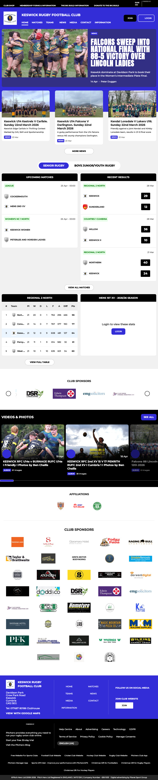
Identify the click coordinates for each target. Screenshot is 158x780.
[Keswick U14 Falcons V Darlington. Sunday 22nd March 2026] (79, 104)
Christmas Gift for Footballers (104, 763)
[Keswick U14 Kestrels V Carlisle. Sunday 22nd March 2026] (26, 104)
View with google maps (23, 713)
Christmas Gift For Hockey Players (79, 770)
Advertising (92, 729)
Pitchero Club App (139, 755)
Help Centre (65, 729)
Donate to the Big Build (106, 5)
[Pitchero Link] (148, 5)
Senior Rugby (53, 165)
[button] (25, 22)
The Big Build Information (75, 5)
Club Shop (9, 5)
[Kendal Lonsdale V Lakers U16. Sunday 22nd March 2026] (132, 104)
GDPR (132, 729)
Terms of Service (68, 736)
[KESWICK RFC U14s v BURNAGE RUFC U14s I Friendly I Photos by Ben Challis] (32, 442)
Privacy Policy (87, 736)
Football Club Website (51, 755)
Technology (119, 729)
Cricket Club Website (73, 755)
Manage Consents (125, 736)
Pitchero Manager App (18, 763)
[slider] (7, 481)
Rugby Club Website (118, 755)
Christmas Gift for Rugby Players (135, 763)
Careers (106, 729)
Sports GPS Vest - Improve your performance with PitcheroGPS (59, 763)
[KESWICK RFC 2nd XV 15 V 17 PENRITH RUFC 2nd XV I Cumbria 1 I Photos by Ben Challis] (97, 442)
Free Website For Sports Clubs (24, 755)
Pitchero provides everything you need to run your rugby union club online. (28, 734)
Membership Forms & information (38, 5)
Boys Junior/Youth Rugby (94, 165)
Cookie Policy (105, 736)
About (79, 729)
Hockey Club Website (96, 755)
